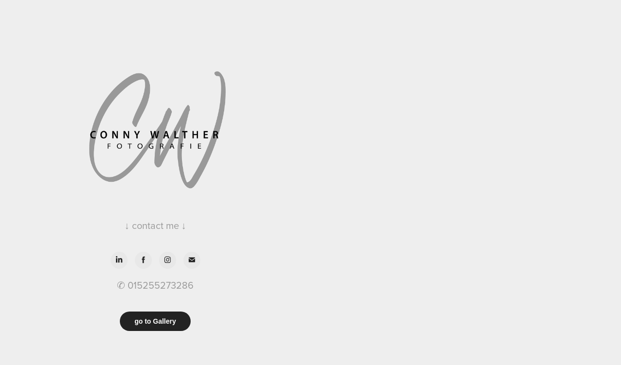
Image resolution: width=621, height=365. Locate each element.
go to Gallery (155, 321)
